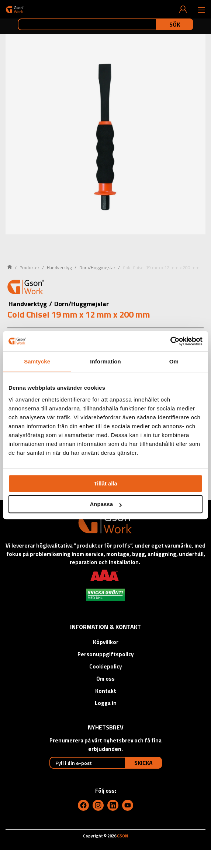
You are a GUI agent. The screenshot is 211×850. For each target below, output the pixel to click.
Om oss (105, 678)
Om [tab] (174, 361)
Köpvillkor (105, 642)
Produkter (29, 267)
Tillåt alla (105, 483)
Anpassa (106, 504)
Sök (174, 24)
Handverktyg (59, 267)
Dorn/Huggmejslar (97, 267)
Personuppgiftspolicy (105, 654)
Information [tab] (105, 361)
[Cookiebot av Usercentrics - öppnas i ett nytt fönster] (170, 341)
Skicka (143, 762)
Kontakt (105, 691)
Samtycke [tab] (37, 361)
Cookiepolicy (105, 666)
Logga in (106, 703)
